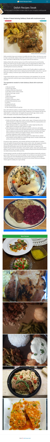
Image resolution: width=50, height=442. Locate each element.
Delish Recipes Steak (24, 2)
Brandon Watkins (8, 20)
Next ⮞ (25, 230)
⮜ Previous (25, 197)
